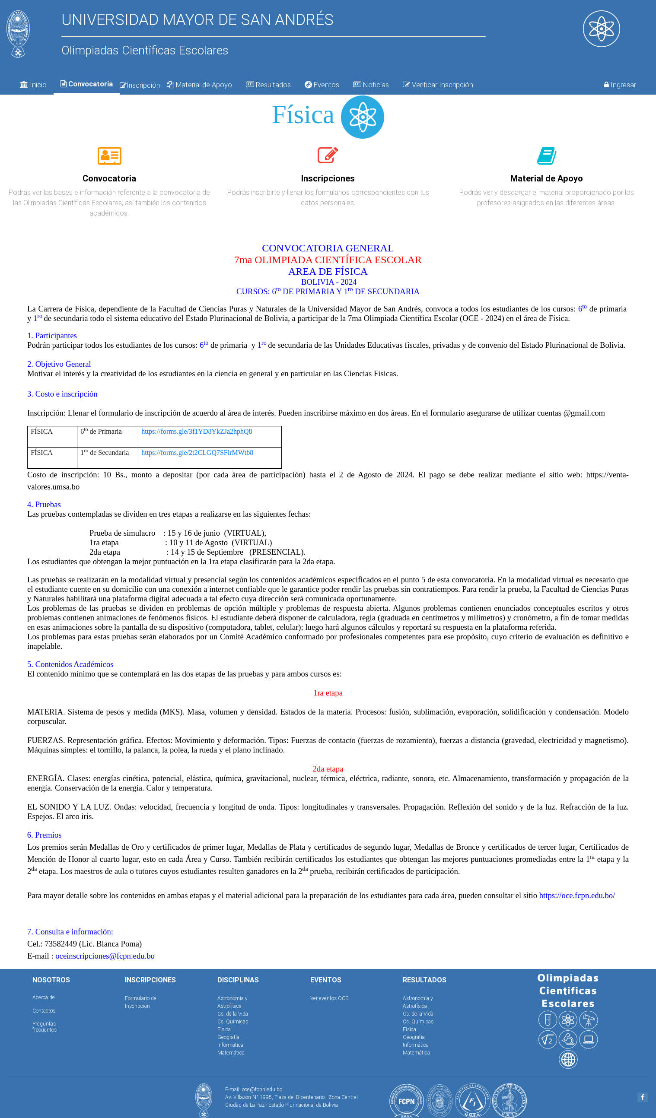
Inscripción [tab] (140, 85)
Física (224, 1029)
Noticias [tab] (371, 84)
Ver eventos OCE (329, 998)
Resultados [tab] (268, 84)
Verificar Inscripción (438, 84)
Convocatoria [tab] (87, 84)
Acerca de (43, 997)
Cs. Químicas (232, 1021)
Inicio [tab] (33, 84)
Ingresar (620, 84)
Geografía (228, 1037)
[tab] (109, 160)
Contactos (43, 1010)
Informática (230, 1045)
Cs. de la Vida (232, 1013)
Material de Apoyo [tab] (199, 84)
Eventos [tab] (322, 84)
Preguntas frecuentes (44, 1026)
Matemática (231, 1052)
